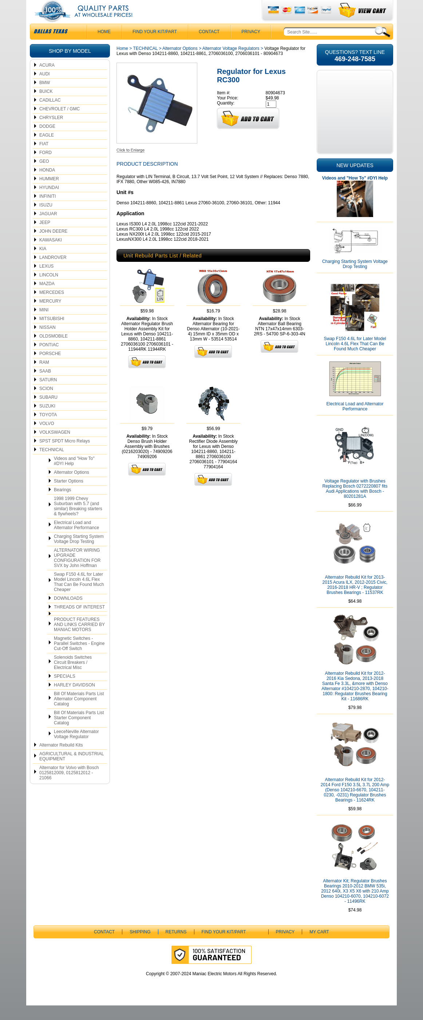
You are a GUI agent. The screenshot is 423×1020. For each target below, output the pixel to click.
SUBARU (48, 411)
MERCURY (50, 315)
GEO (44, 175)
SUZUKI (47, 420)
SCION (46, 403)
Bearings (62, 504)
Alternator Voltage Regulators (231, 63)
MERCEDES (51, 307)
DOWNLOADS (68, 612)
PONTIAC (49, 359)
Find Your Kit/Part (155, 46)
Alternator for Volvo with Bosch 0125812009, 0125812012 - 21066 (69, 787)
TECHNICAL (51, 464)
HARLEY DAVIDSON (74, 699)
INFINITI (47, 210)
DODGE (47, 140)
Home (122, 63)
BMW (44, 97)
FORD (45, 167)
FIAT (43, 158)
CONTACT (209, 46)
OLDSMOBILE (53, 350)
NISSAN (47, 341)
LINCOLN (48, 289)
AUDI (44, 88)
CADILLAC (50, 114)
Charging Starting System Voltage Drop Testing (79, 553)
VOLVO (46, 438)
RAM (44, 376)
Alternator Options (71, 486)
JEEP (44, 237)
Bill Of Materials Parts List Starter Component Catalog (79, 732)
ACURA (47, 79)
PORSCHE (50, 368)
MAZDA (47, 298)
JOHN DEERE (53, 245)
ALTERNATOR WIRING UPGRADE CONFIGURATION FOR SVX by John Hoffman (77, 572)
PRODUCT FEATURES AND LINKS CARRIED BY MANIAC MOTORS (79, 639)
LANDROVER (53, 272)
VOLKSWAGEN (54, 446)
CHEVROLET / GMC (59, 123)
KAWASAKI (50, 254)
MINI (43, 324)
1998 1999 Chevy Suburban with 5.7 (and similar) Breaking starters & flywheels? (78, 521)
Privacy (250, 46)
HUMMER (49, 193)
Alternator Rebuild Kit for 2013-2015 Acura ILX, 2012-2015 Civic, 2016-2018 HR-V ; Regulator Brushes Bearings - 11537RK (355, 599)
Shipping (140, 946)
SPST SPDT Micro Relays (64, 455)
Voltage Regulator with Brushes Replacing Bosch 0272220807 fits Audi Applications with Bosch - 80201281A (355, 503)
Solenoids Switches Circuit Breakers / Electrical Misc (73, 677)
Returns (176, 946)
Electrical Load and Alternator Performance (76, 540)
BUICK (46, 106)
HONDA (47, 184)
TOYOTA (48, 429)
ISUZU (45, 219)
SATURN (48, 394)
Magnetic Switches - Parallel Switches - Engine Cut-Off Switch (79, 658)
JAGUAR (48, 228)
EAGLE (46, 149)
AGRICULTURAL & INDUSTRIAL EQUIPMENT (71, 771)
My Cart (319, 946)
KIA (42, 263)
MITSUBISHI (51, 333)
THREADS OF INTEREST (79, 621)
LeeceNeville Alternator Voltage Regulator (76, 749)
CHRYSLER (51, 132)
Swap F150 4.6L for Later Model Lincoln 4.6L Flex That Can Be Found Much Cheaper (79, 596)
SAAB (45, 385)
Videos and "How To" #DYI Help (74, 475)
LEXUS (46, 280)
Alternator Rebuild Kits (61, 759)
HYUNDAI (49, 202)
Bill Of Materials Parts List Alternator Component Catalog (79, 713)
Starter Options (68, 495)
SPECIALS (64, 690)
